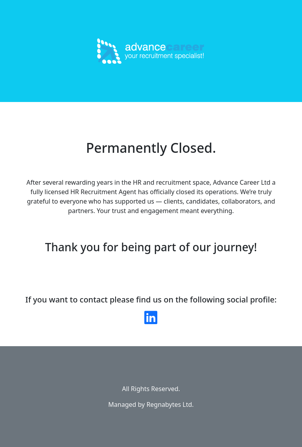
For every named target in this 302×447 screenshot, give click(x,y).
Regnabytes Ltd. (169, 404)
